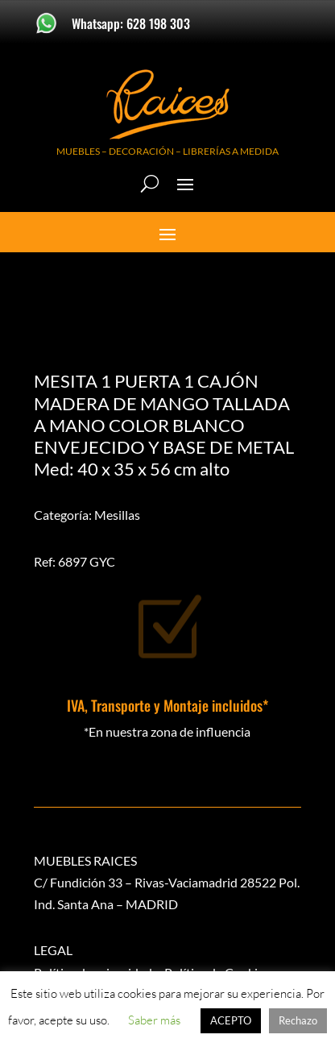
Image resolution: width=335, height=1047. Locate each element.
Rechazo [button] (298, 1020)
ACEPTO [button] (230, 1020)
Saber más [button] (154, 1020)
